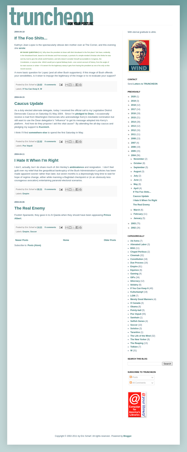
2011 (133, 134)
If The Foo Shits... (30, 38)
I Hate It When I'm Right (36, 160)
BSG (132, 248)
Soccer (33, 231)
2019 (133, 101)
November (139, 159)
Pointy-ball (135, 310)
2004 (133, 155)
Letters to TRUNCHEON (145, 84)
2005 (133, 151)
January (138, 218)
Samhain (134, 317)
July (136, 176)
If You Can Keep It (31, 89)
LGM (132, 295)
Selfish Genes (137, 321)
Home (66, 240)
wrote (22, 48)
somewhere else (38, 132)
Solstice (134, 328)
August (138, 171)
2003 (133, 223)
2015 (133, 117)
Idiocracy (135, 281)
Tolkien (134, 347)
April (136, 188)
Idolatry (134, 285)
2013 (133, 126)
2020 (133, 96)
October (138, 163)
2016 (133, 113)
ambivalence (77, 167)
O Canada (135, 303)
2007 (133, 143)
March (137, 210)
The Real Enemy (29, 208)
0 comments (50, 85)
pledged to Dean (84, 113)
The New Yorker (138, 339)
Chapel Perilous (138, 252)
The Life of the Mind (140, 336)
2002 (133, 228)
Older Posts (110, 240)
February (138, 214)
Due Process (136, 262)
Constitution (136, 259)
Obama (134, 306)
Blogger (127, 436)
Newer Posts (21, 240)
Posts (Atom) (34, 245)
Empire (26, 193)
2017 (133, 109)
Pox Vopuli (28, 146)
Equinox (134, 270)
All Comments (138, 383)
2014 (133, 122)
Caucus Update (28, 103)
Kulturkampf (136, 292)
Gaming (134, 273)
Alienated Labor (138, 244)
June (136, 180)
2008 (133, 138)
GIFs (132, 277)
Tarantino (135, 332)
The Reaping (136, 343)
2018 (133, 105)
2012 (133, 130)
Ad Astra (134, 241)
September (139, 167)
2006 (133, 147)
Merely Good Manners (141, 299)
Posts (134, 377)
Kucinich (44, 127)
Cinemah (135, 255)
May (136, 184)
